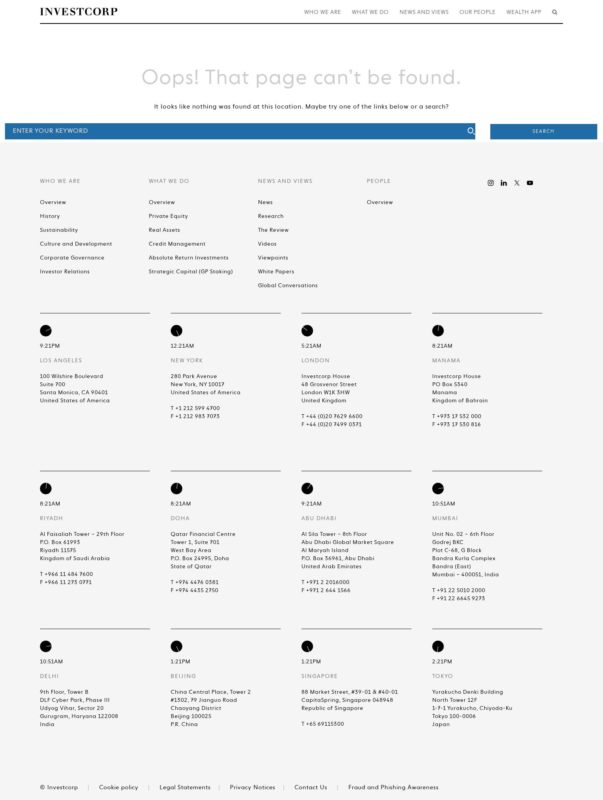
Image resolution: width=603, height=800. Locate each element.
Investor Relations (65, 271)
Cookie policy (118, 787)
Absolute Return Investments (189, 258)
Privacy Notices (252, 787)
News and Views (424, 12)
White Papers (276, 271)
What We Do (370, 12)
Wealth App (523, 12)
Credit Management (177, 244)
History (50, 216)
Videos (267, 244)
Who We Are (322, 12)
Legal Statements (185, 787)
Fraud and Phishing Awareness (393, 787)
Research (271, 216)
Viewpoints (273, 258)
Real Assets (164, 230)
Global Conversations (288, 285)
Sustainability (59, 230)
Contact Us (311, 787)
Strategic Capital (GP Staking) (191, 271)
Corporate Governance (72, 258)
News (265, 202)
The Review (273, 230)
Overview (53, 202)
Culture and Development (76, 244)
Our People (478, 12)
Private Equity (168, 216)
